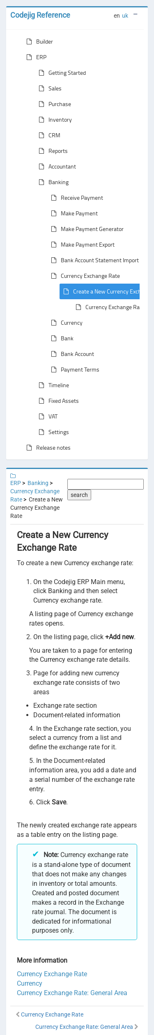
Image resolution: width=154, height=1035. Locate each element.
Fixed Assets (57, 401)
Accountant (55, 166)
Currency (65, 323)
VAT (46, 416)
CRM (47, 135)
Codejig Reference (40, 15)
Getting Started (60, 73)
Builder (38, 41)
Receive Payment (75, 198)
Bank (61, 338)
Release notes (47, 447)
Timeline (52, 385)
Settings (52, 432)
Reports (51, 151)
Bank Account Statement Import (93, 260)
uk (125, 15)
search (79, 495)
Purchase (53, 104)
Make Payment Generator (86, 229)
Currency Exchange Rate (84, 276)
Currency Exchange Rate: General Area (72, 993)
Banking (52, 182)
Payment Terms (73, 369)
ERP (34, 57)
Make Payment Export (81, 244)
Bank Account (71, 354)
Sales (48, 88)
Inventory (53, 119)
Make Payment (73, 213)
